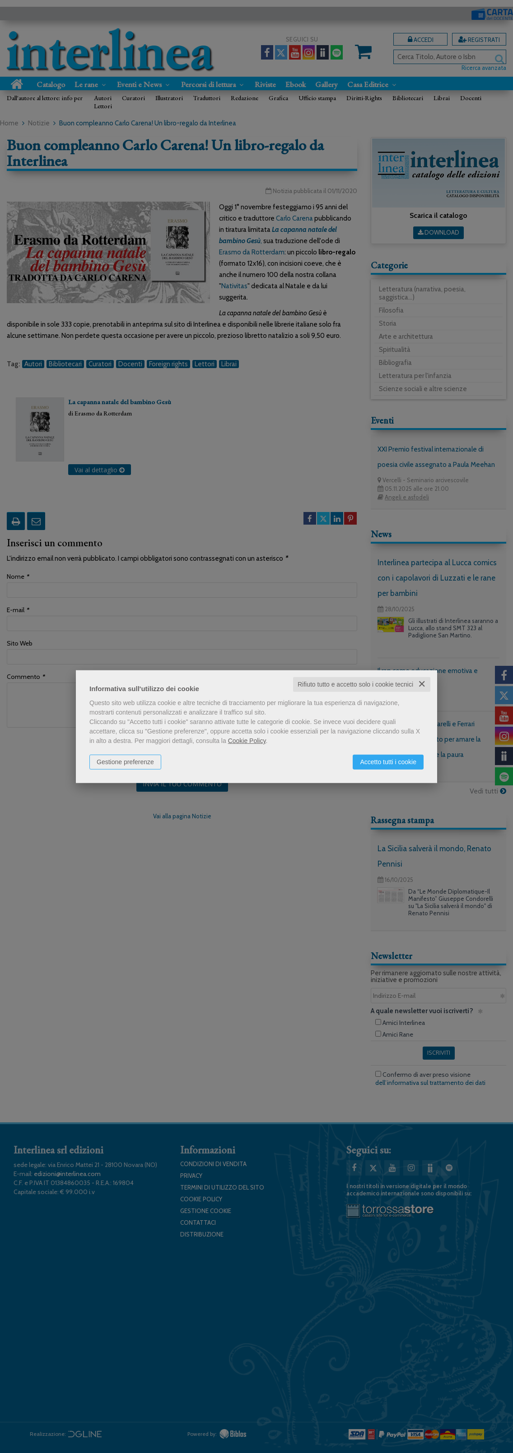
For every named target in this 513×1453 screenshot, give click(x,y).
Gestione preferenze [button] (125, 762)
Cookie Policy (247, 740)
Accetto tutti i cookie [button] (388, 762)
